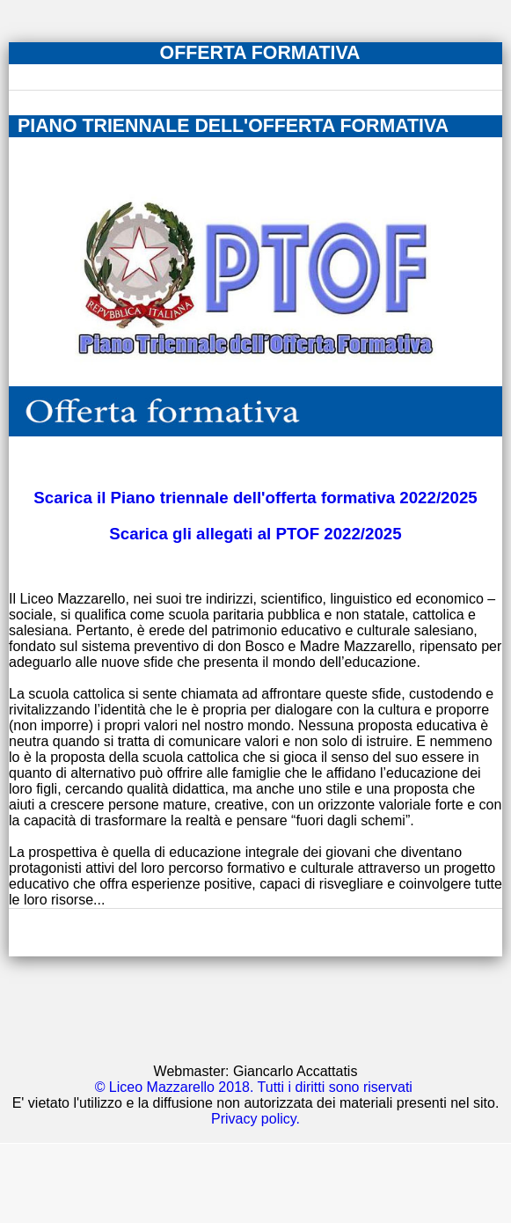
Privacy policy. (255, 1118)
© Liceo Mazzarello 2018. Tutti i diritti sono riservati (253, 1087)
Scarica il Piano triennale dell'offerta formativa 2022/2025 (255, 497)
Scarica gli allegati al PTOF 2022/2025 (255, 533)
